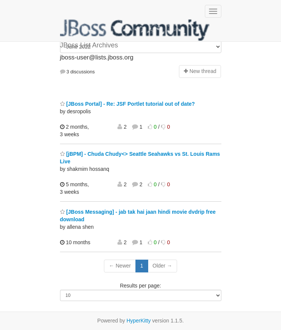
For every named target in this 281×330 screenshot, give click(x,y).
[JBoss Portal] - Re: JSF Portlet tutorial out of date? (127, 104)
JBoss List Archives (135, 30)
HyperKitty (138, 321)
